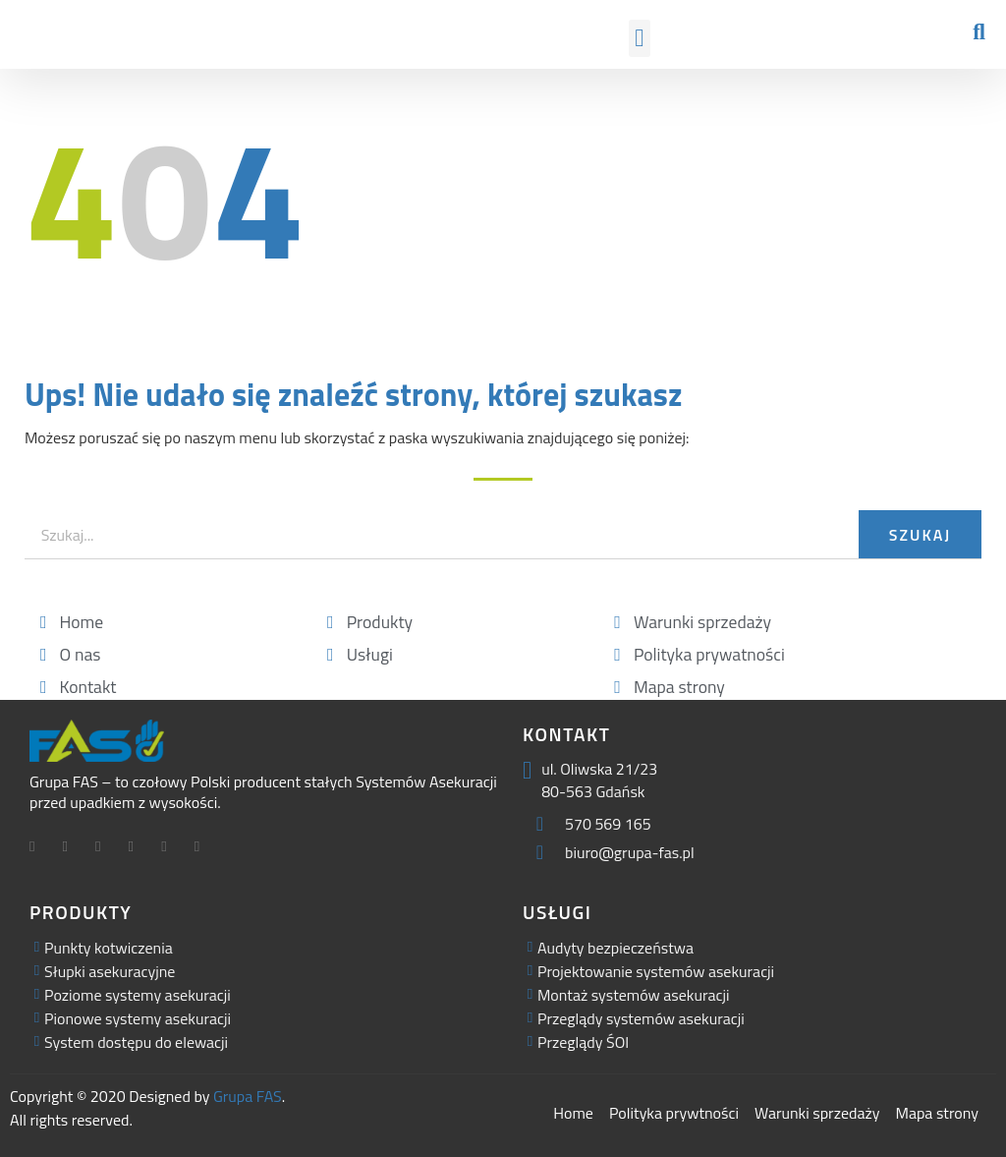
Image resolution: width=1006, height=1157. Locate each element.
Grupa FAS (247, 1096)
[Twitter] (73, 848)
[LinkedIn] (105, 848)
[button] (639, 38)
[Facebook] (39, 848)
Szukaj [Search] (920, 535)
